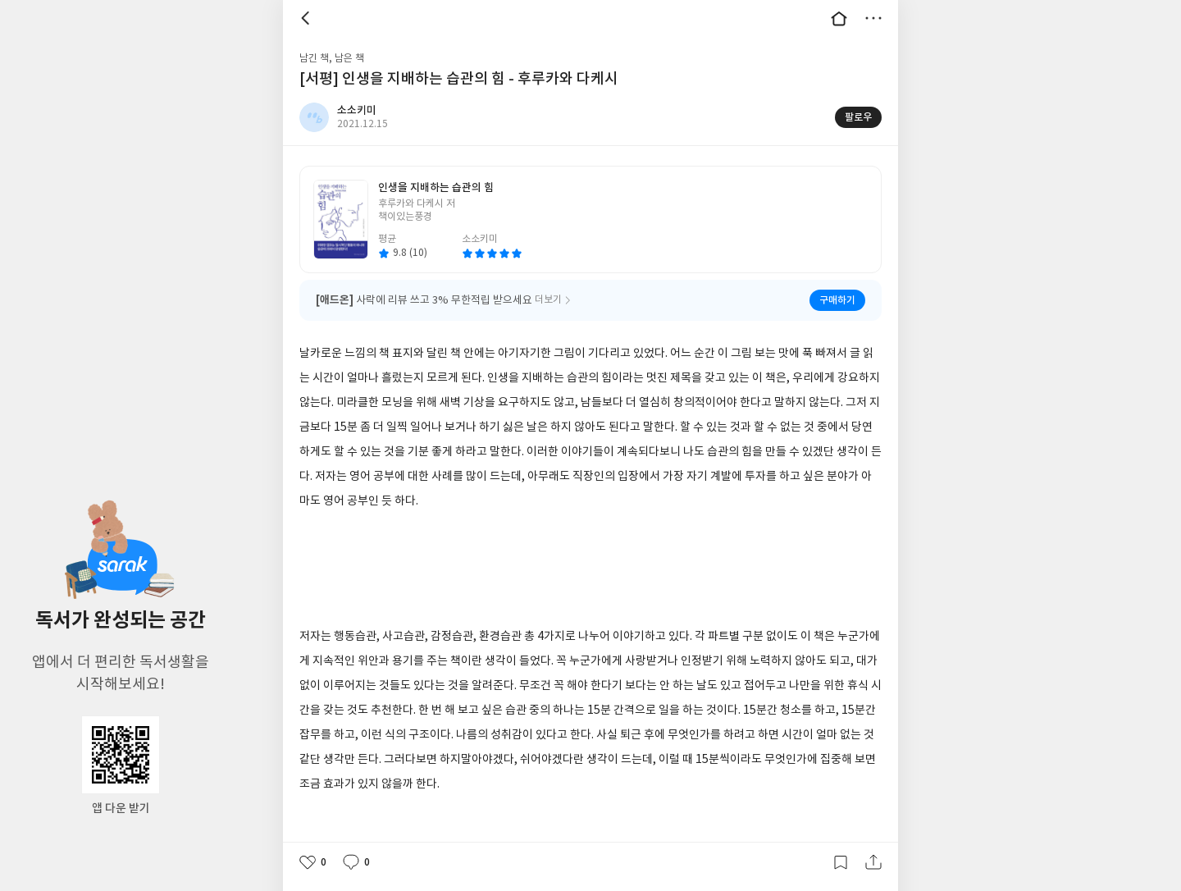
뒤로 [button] (307, 18)
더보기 (873, 18)
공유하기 (873, 862)
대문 (839, 18)
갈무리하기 (840, 862)
